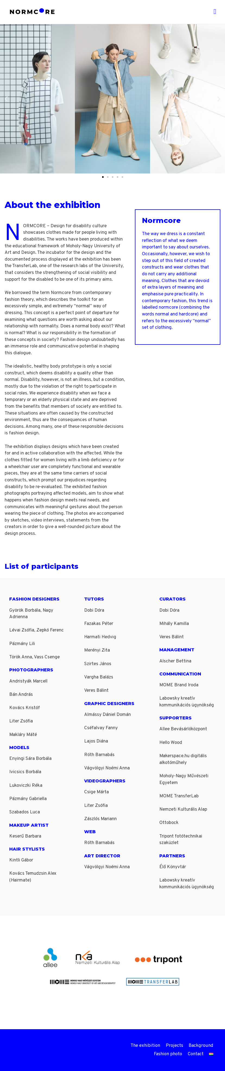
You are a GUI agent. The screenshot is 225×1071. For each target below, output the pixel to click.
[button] (6, 98)
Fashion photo (168, 1054)
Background (201, 1046)
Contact (196, 1054)
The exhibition (147, 1046)
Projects (175, 1046)
